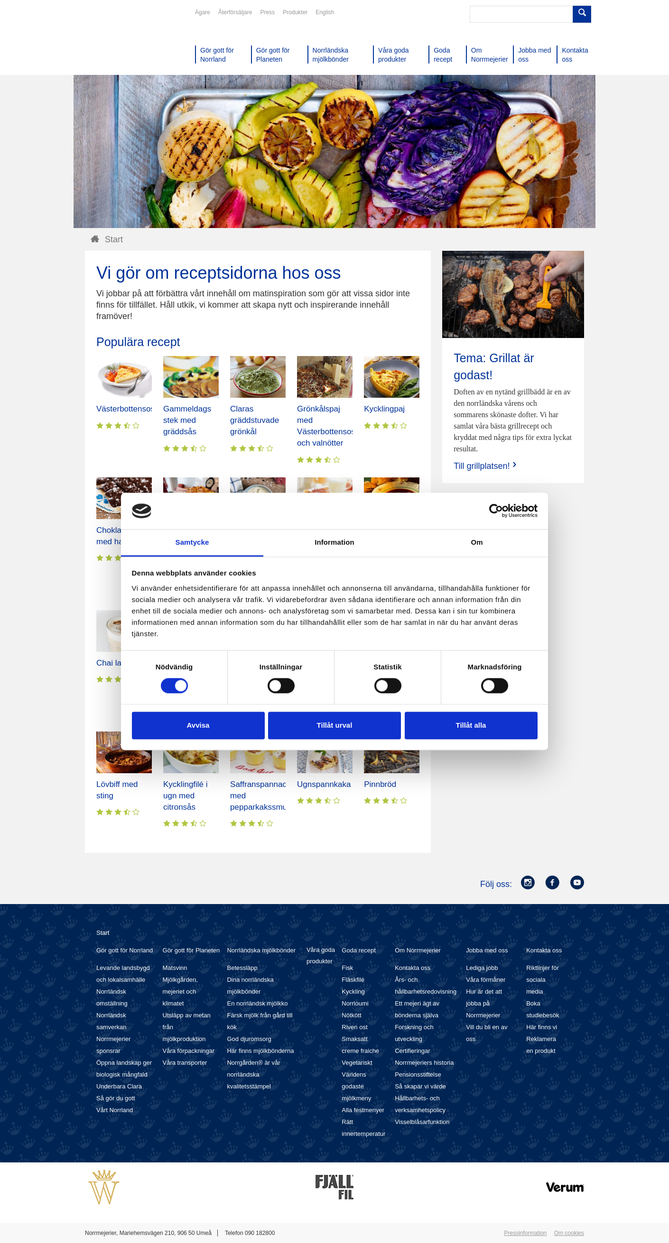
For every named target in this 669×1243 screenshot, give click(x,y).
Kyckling (353, 991)
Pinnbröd (380, 784)
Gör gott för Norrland (124, 950)
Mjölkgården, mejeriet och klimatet (180, 991)
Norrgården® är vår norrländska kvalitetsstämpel (253, 1074)
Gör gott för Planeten (191, 950)
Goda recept (359, 950)
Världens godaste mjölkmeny (356, 1086)
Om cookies (569, 1233)
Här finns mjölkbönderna (260, 1050)
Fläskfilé (353, 979)
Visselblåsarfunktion (422, 1121)
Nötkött (351, 1015)
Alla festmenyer (363, 1110)
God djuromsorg (249, 1038)
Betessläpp (242, 967)
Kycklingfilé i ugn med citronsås (185, 796)
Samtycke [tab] (192, 542)
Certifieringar (412, 1050)
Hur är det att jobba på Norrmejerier (484, 1003)
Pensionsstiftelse (418, 1074)
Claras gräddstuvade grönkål (254, 420)
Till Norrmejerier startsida (121, 42)
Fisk (347, 967)
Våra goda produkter (321, 955)
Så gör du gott (115, 1098)
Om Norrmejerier (418, 950)
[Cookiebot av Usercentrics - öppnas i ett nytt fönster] (496, 511)
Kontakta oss (412, 967)
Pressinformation (525, 1233)
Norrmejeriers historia (424, 1062)
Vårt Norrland (114, 1110)
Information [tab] (334, 542)
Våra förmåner (485, 979)
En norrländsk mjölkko (257, 1003)
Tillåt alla (471, 725)
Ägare (202, 12)
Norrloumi (355, 1003)
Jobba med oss (487, 950)
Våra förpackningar (189, 1050)
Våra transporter (185, 1062)
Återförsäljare (235, 12)
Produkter (295, 12)
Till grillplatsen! (486, 466)
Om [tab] (477, 542)
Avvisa (198, 725)
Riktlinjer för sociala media (542, 979)
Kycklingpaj (384, 408)
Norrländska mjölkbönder (261, 950)
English (325, 12)
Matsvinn (175, 967)
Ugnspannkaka (324, 784)
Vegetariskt (357, 1062)
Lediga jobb (482, 967)
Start (102, 932)
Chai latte (113, 662)
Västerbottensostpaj (131, 408)
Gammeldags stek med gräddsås (187, 420)
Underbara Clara (119, 1086)
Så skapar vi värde (420, 1086)
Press (267, 12)
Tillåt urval (335, 725)
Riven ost (354, 1027)
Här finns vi (541, 1027)
